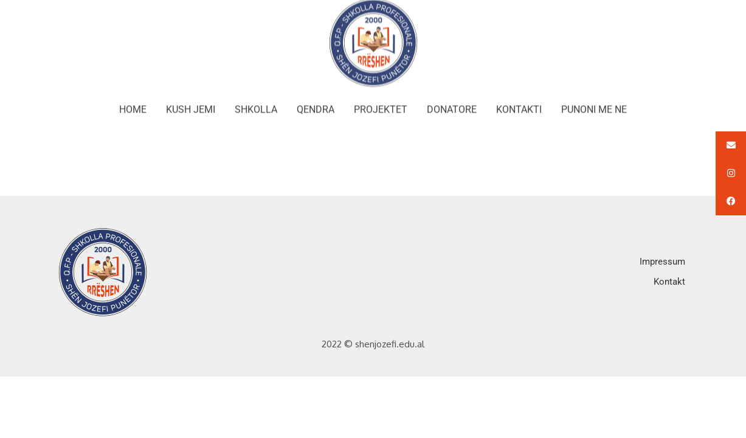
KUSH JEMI (190, 103)
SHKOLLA (256, 103)
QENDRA (315, 103)
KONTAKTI (519, 103)
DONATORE (452, 103)
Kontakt (669, 281)
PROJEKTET (380, 103)
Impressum (662, 261)
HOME (133, 103)
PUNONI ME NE (594, 103)
